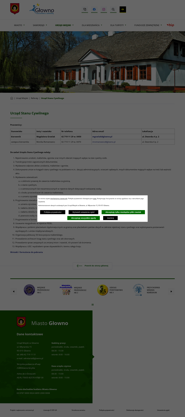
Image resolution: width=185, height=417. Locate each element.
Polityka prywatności (52, 212)
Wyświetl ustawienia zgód (83, 212)
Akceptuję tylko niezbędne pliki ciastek (123, 212)
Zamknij (110, 218)
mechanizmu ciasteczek (58, 198)
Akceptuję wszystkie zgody (83, 218)
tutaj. (95, 198)
